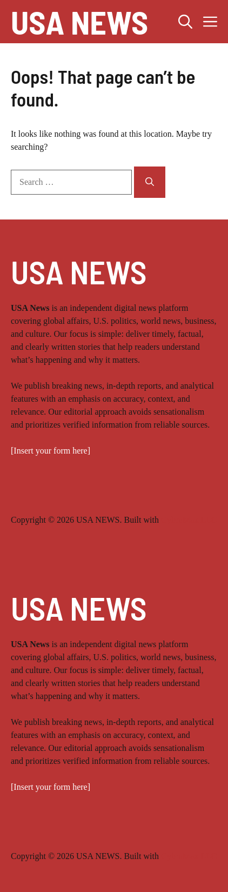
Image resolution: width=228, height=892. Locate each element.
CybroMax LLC (189, 519)
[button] (185, 21)
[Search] (149, 182)
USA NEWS (79, 21)
